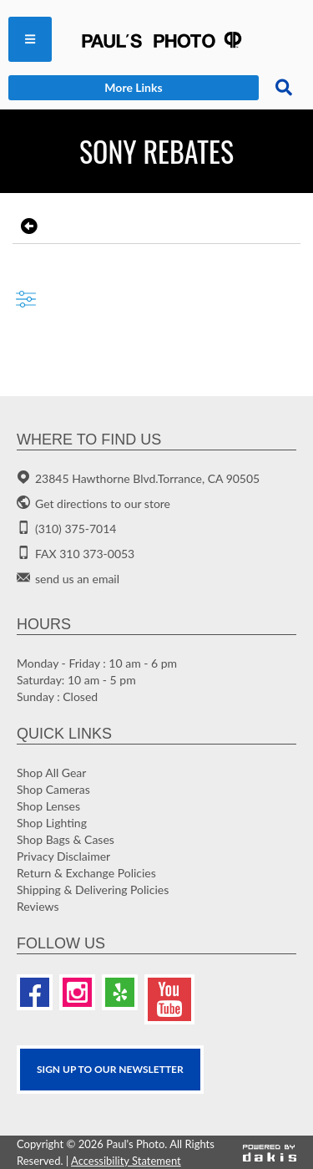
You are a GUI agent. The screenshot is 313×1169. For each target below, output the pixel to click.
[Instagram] (77, 992)
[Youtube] (169, 999)
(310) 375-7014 (75, 528)
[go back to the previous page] (27, 226)
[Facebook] (35, 992)
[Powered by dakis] (269, 1152)
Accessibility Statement (126, 1160)
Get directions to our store (102, 503)
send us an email (77, 579)
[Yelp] (120, 992)
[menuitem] (30, 39)
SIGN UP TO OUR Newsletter (110, 1069)
